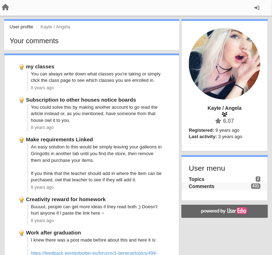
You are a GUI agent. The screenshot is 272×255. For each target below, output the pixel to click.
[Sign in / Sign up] (256, 8)
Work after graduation (53, 233)
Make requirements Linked (59, 139)
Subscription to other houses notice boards (81, 100)
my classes (40, 66)
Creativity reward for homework (66, 199)
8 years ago (42, 87)
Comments (201, 186)
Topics (196, 179)
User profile (21, 26)
